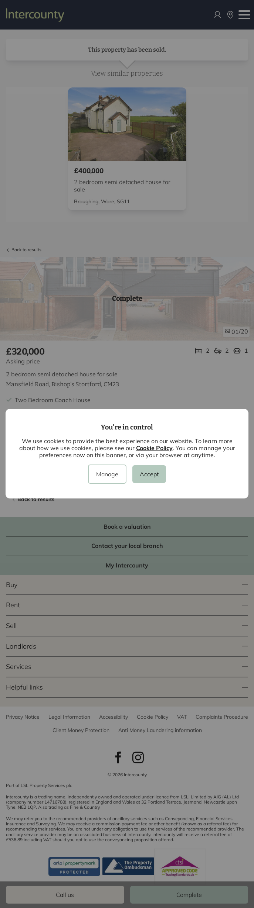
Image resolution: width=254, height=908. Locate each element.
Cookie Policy (154, 448)
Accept (149, 474)
